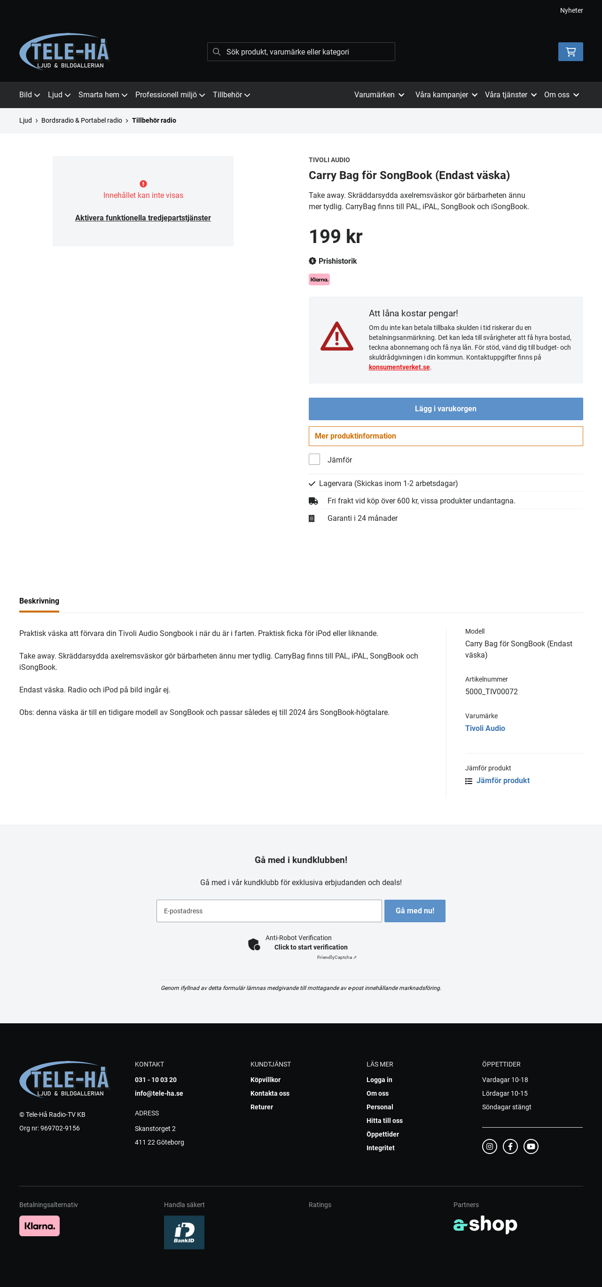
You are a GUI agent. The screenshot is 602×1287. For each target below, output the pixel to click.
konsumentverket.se (399, 367)
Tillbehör (231, 94)
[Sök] (301, 51)
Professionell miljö (170, 94)
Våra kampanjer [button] (446, 94)
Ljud (59, 94)
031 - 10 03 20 (156, 1079)
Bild (29, 94)
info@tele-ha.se (159, 1093)
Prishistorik (333, 261)
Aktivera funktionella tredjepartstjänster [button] (143, 217)
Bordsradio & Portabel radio (81, 120)
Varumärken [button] (379, 94)
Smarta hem (103, 94)
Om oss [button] (561, 94)
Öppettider (383, 1134)
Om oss (378, 1093)
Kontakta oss (269, 1093)
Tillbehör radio (154, 120)
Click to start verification (311, 947)
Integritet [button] (381, 1148)
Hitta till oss (385, 1120)
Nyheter (571, 10)
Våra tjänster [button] (511, 94)
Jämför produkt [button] (497, 784)
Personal (380, 1107)
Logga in (379, 1079)
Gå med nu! (418, 910)
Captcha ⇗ (337, 957)
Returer (261, 1107)
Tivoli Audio (485, 732)
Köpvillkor (265, 1079)
